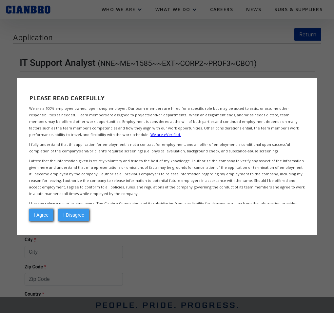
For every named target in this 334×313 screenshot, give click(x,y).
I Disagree (73, 215)
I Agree (41, 215)
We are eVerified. (165, 134)
